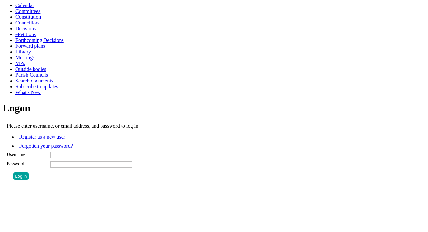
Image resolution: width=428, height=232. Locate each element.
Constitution (28, 17)
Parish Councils (31, 75)
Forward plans (30, 46)
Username (16, 154)
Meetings (25, 57)
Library (23, 51)
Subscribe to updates (36, 86)
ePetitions (25, 34)
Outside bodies (30, 69)
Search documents (34, 80)
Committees (27, 11)
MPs (20, 63)
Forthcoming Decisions (39, 40)
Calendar (24, 5)
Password (15, 163)
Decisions (25, 28)
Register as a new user (42, 137)
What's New (28, 92)
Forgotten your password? (46, 146)
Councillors (27, 22)
